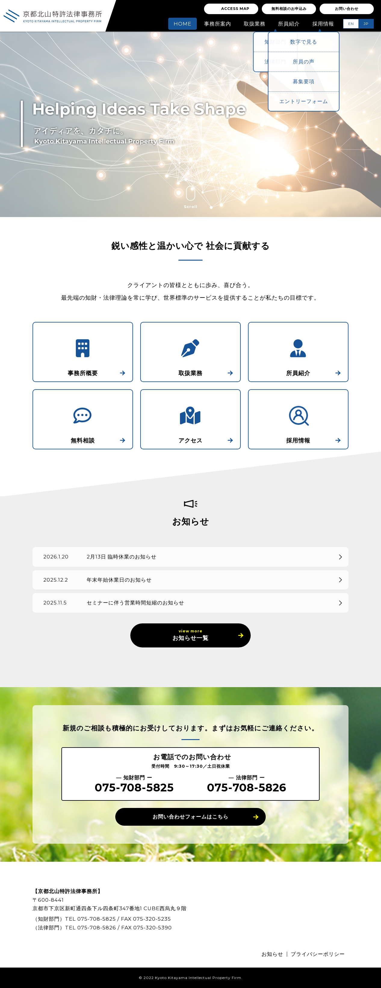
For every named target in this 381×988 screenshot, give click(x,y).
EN (351, 23)
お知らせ (272, 954)
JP (366, 23)
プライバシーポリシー (318, 954)
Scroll (190, 197)
